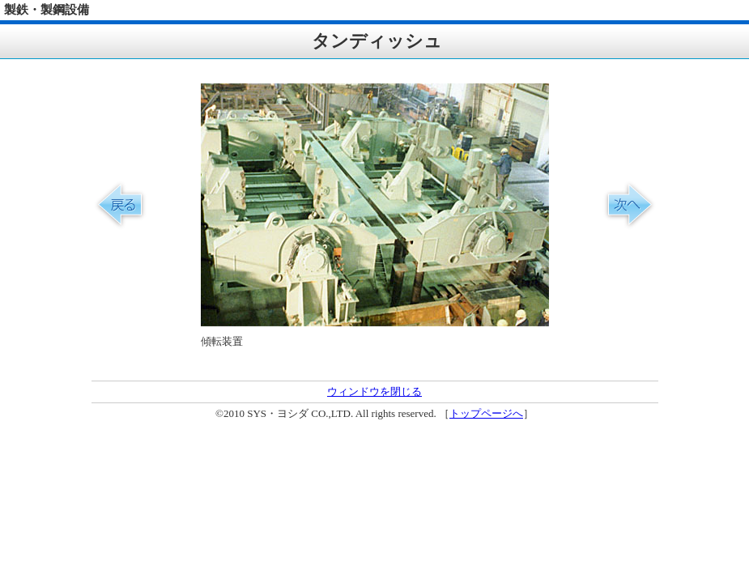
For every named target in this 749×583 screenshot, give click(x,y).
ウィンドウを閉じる (374, 391)
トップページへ (486, 413)
